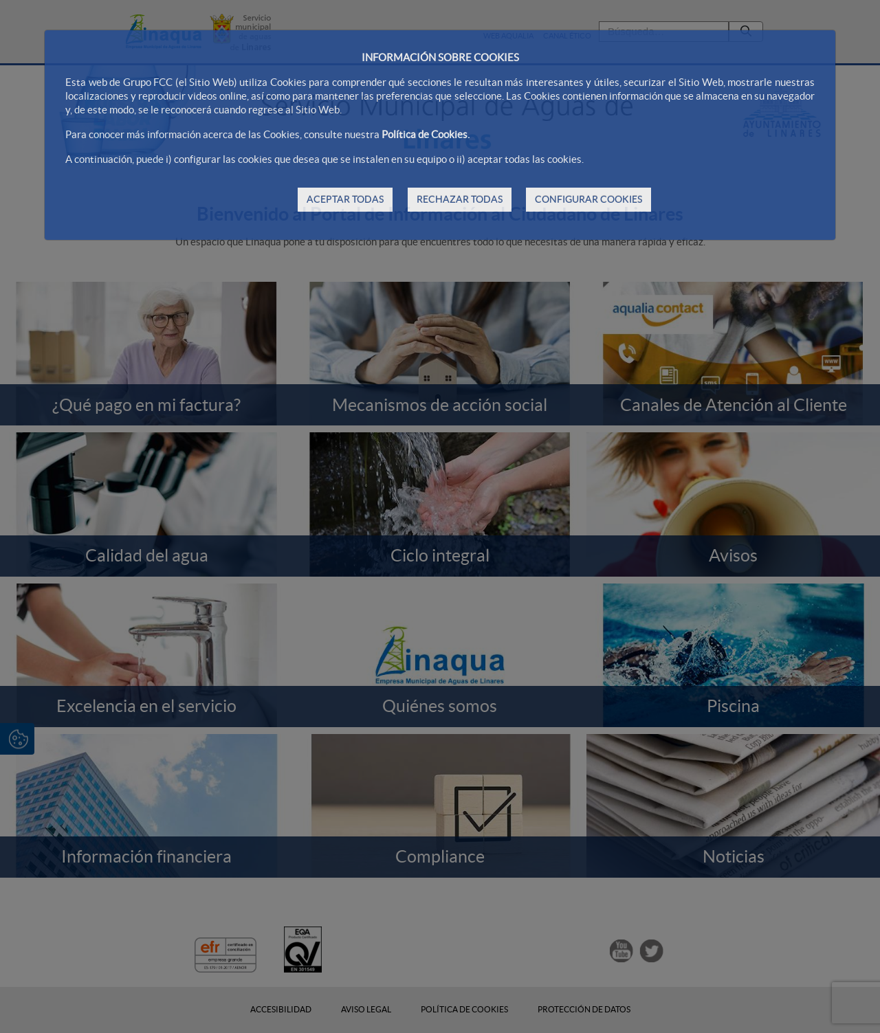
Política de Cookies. (426, 134)
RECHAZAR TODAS (460, 199)
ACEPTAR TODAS (345, 199)
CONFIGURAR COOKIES (588, 199)
